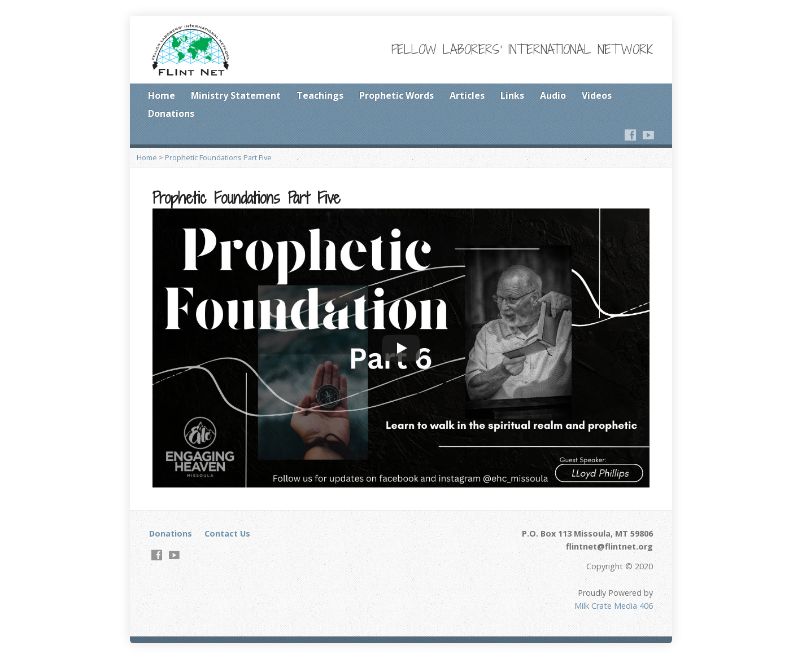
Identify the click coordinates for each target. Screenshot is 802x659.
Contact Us (227, 533)
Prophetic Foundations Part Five (218, 157)
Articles (467, 95)
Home (161, 95)
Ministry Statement (236, 95)
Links (512, 95)
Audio (553, 95)
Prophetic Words (396, 95)
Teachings (320, 95)
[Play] (401, 348)
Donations (171, 113)
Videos (597, 95)
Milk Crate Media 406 (613, 605)
